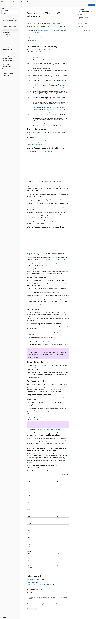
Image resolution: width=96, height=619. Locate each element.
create (64, 71)
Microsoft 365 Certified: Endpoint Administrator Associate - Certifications (41, 602)
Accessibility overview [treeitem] (7, 32)
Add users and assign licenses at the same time (46, 30)
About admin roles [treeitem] (6, 34)
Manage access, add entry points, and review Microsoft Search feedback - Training (42, 595)
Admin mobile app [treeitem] (6, 36)
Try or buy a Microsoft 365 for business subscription (49, 429)
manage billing (62, 85)
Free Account (91, 5)
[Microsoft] (2, 1)
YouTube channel (47, 151)
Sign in (93, 1)
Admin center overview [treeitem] (7, 30)
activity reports (62, 103)
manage (34, 73)
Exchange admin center (46, 123)
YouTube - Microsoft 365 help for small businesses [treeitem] (9, 21)
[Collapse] (17, 8)
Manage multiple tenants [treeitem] (8, 44)
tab (39, 367)
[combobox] (9, 11)
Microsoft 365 (34, 9)
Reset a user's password (34, 32)
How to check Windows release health (51, 107)
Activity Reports (41, 37)
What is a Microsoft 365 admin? (33, 579)
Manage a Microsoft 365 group (35, 43)
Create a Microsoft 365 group (35, 40)
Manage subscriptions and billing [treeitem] (8, 56)
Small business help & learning (53, 23)
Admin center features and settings (85, 11)
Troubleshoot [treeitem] (4, 68)
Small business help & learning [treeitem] (8, 18)
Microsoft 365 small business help (38, 140)
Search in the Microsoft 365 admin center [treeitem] (10, 42)
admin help (41, 51)
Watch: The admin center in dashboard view (85, 18)
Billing (39, 35)
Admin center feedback (82, 23)
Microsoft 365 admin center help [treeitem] (8, 15)
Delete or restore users (61, 30)
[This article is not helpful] (89, 30)
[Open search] (90, 2)
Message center (50, 112)
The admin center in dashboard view (37, 144)
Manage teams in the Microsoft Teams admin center (38, 580)
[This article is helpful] (87, 30)
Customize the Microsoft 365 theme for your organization (39, 584)
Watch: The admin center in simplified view (85, 15)
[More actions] (68, 9)
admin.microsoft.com (51, 263)
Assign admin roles (31, 582)
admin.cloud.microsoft (38, 365)
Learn (28, 9)
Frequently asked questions (83, 24)
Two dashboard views (82, 13)
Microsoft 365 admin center (44, 9)
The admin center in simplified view (36, 142)
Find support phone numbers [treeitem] (7, 73)
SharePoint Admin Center (57, 123)
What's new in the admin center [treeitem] (9, 39)
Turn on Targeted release (83, 21)
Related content (81, 26)
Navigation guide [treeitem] (5, 75)
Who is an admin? (81, 20)
